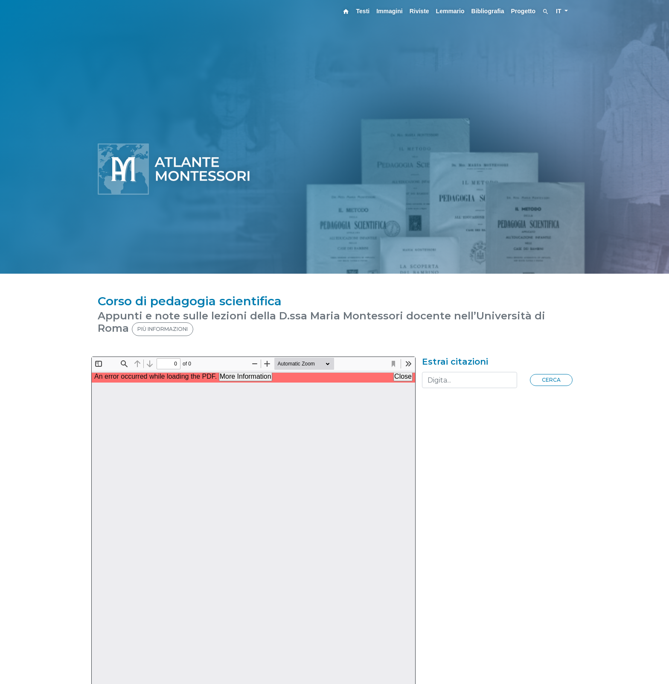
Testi (363, 11)
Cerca (551, 380)
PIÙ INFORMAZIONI (162, 329)
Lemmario (450, 11)
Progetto (523, 11)
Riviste (419, 11)
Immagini (389, 11)
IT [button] (559, 11)
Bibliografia (487, 11)
